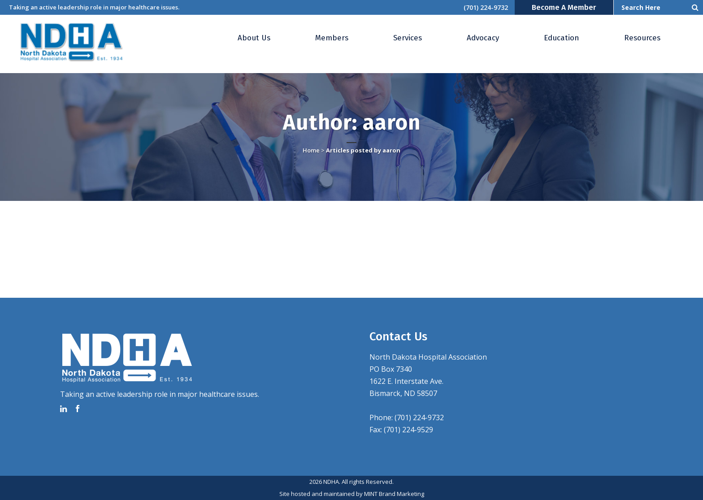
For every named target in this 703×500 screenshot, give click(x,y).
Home (311, 150)
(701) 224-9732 (486, 7)
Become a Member (564, 7)
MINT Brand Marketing (394, 494)
